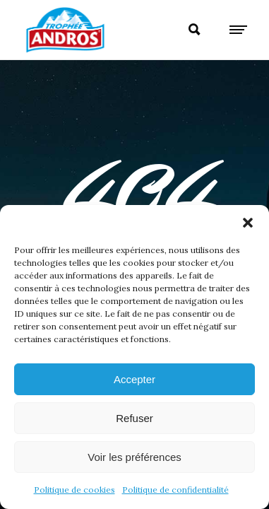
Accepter (134, 379)
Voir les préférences (134, 457)
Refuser (134, 418)
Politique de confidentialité (175, 489)
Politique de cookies (74, 489)
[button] (248, 223)
